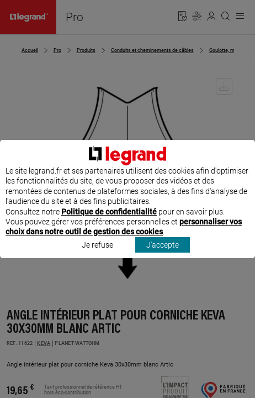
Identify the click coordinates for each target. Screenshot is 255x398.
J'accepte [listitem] (162, 254)
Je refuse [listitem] (97, 254)
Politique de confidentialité (109, 221)
